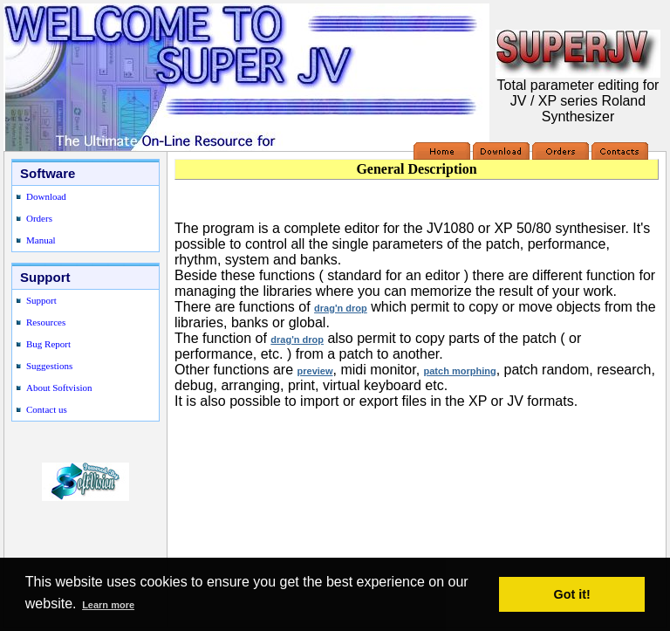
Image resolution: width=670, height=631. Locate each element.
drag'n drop (340, 308)
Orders (39, 218)
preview (315, 371)
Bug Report (48, 344)
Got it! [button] (572, 594)
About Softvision (59, 387)
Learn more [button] (108, 605)
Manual (41, 240)
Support (41, 300)
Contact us (46, 409)
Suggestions (49, 365)
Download (46, 196)
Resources (45, 322)
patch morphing (460, 371)
